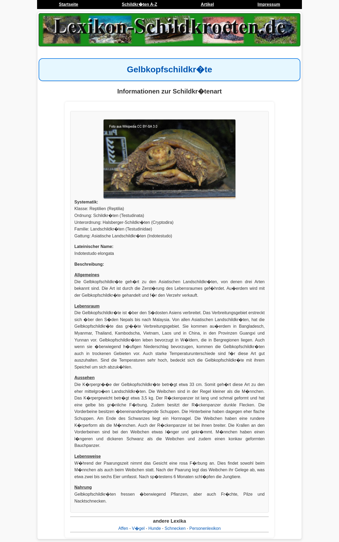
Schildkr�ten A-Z (139, 4)
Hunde (154, 528)
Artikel (207, 4)
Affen (123, 528)
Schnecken (175, 528)
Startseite (68, 4)
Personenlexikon (205, 528)
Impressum (268, 4)
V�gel (138, 528)
